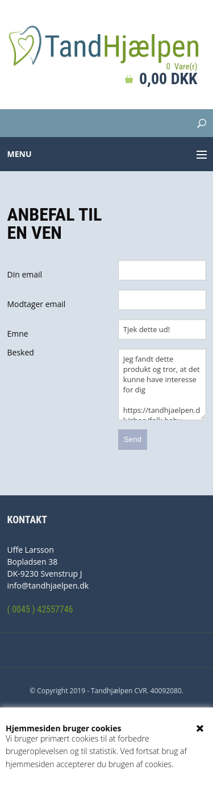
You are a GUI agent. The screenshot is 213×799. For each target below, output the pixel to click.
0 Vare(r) (181, 66)
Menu (19, 153)
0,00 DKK (168, 78)
